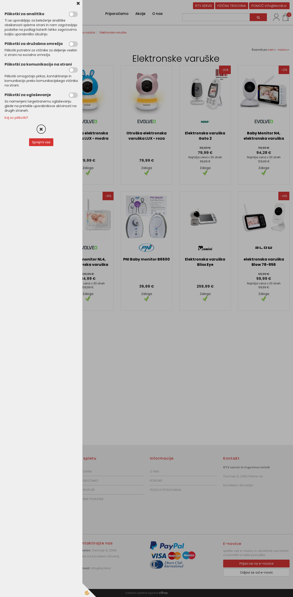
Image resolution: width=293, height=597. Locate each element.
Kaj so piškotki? (16, 117)
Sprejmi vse (41, 142)
